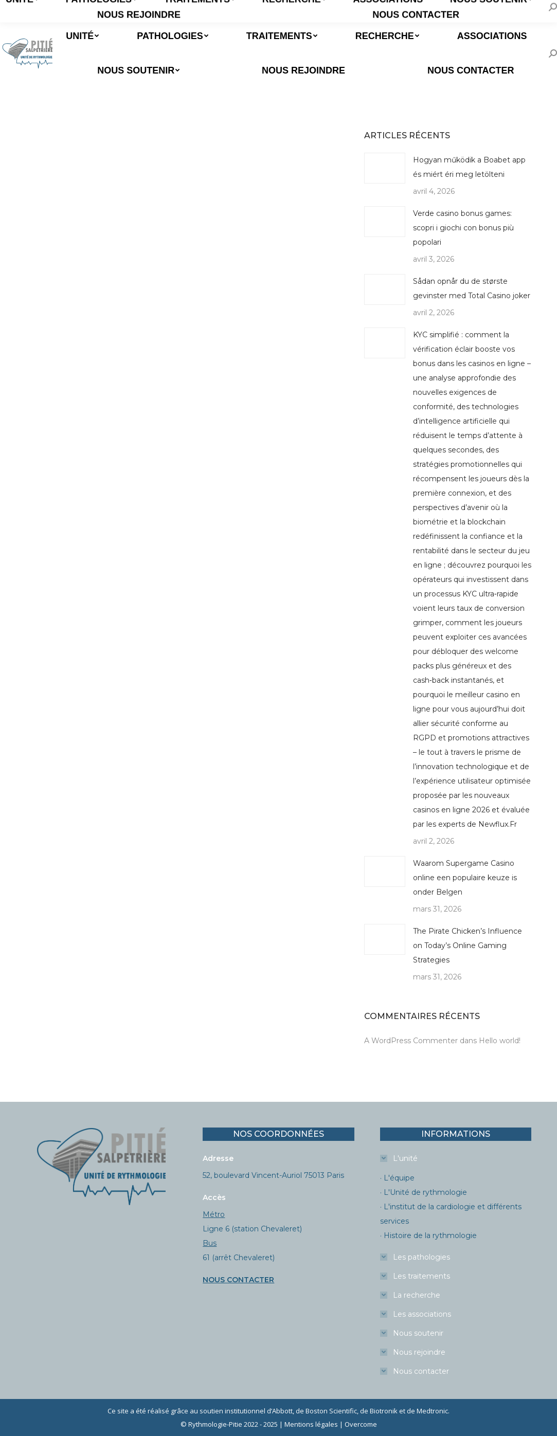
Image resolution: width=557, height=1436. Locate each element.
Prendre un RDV (37, 9)
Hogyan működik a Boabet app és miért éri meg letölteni (469, 167)
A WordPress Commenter (411, 1040)
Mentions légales (311, 1424)
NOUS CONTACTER (238, 1279)
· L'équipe (397, 1178)
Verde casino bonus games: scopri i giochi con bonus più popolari (463, 228)
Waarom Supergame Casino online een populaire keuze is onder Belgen (465, 878)
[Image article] (384, 168)
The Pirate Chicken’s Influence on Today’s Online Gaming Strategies (467, 945)
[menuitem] (81, 36)
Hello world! (499, 1040)
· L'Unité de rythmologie (423, 1192)
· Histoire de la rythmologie (428, 1235)
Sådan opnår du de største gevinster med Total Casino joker (471, 288)
